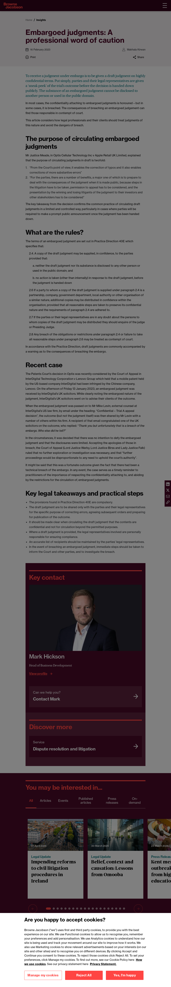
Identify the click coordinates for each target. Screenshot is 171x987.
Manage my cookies (43, 979)
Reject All (84, 979)
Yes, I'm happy (125, 979)
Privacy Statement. (103, 968)
